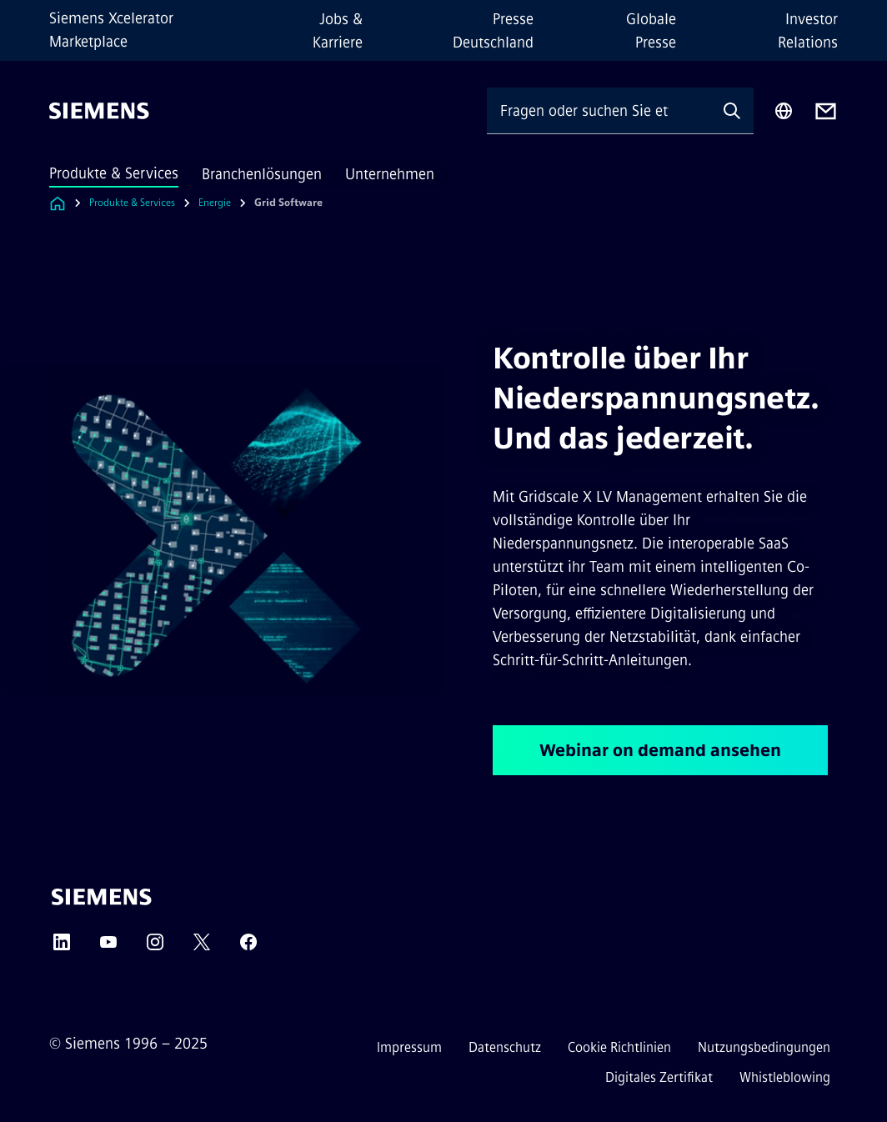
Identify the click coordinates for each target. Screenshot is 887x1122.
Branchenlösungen (262, 174)
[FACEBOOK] (248, 947)
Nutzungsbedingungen (764, 1047)
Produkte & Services (113, 173)
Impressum (409, 1047)
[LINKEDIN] (62, 947)
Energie (214, 202)
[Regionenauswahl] (784, 111)
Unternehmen (389, 174)
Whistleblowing (784, 1077)
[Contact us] (826, 111)
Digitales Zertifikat (659, 1077)
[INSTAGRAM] (155, 947)
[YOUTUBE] (108, 947)
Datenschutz (505, 1047)
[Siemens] (99, 111)
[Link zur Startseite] (57, 203)
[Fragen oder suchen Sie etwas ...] (598, 110)
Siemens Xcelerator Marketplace (111, 30)
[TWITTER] (202, 947)
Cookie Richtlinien (619, 1047)
